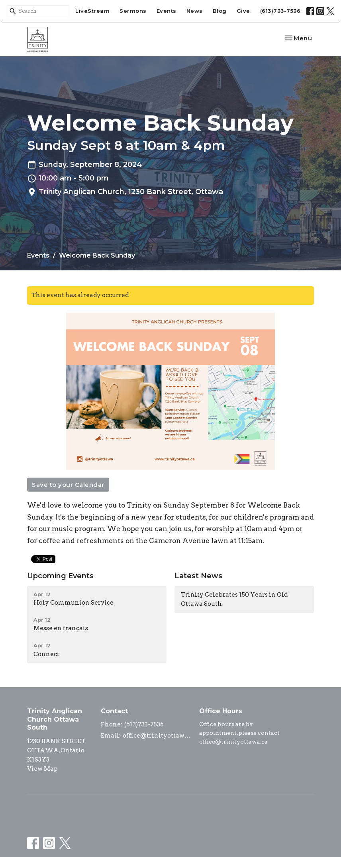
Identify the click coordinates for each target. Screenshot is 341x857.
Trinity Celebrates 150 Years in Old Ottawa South (234, 599)
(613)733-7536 (280, 11)
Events (166, 11)
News (194, 11)
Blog (220, 11)
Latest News (198, 575)
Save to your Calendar (68, 484)
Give (243, 11)
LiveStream (92, 11)
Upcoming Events (60, 575)
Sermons (133, 11)
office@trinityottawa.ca (157, 735)
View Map (42, 768)
